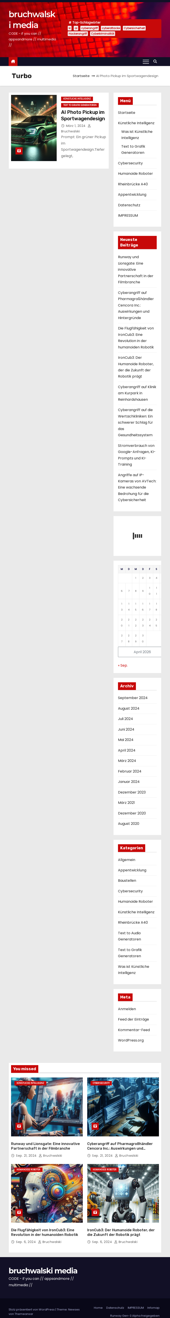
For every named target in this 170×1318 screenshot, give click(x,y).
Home (98, 1300)
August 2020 (128, 823)
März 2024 (127, 760)
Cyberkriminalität (102, 34)
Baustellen (127, 880)
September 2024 (133, 697)
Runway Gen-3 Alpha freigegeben (135, 1308)
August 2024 (128, 708)
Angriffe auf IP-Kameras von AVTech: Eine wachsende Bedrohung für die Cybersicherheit (137, 487)
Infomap (153, 1300)
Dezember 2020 (132, 813)
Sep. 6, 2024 (26, 1234)
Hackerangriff (78, 34)
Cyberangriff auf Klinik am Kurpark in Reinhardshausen (137, 393)
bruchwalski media (43, 1263)
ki (70, 28)
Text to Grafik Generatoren (80, 105)
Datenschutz (129, 205)
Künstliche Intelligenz (77, 98)
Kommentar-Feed (134, 1029)
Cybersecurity (130, 163)
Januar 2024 (129, 781)
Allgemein (126, 859)
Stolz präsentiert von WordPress (32, 1302)
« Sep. (123, 665)
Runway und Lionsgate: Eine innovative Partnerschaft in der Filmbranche (135, 269)
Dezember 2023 (132, 792)
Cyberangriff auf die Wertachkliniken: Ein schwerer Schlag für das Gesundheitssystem (135, 422)
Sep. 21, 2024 (27, 1152)
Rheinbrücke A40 (133, 184)
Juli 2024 (125, 718)
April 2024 (126, 750)
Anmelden (127, 1009)
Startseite (81, 75)
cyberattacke (111, 28)
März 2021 (126, 802)
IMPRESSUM (128, 215)
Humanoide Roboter (135, 173)
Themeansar (24, 1307)
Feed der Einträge (133, 1019)
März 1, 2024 (76, 126)
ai (76, 28)
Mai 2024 (125, 739)
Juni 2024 (126, 729)
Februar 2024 (129, 771)
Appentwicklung (132, 194)
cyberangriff (89, 28)
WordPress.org (131, 1040)
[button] (156, 61)
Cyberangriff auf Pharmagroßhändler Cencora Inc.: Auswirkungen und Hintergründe (136, 305)
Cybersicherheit (134, 28)
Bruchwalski (50, 1152)
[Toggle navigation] (146, 61)
